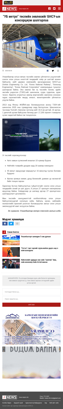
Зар (46, 403)
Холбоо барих (6, 403)
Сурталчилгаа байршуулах (33, 403)
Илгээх (31, 305)
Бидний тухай (18, 403)
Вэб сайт (52, 403)
